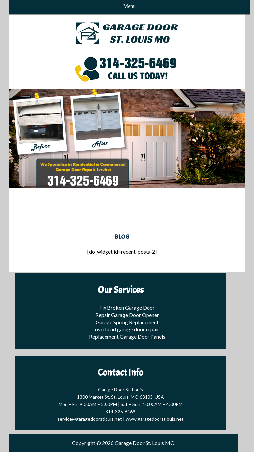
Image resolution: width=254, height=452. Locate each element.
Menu (129, 6)
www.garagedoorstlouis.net (155, 419)
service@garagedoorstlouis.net (89, 419)
